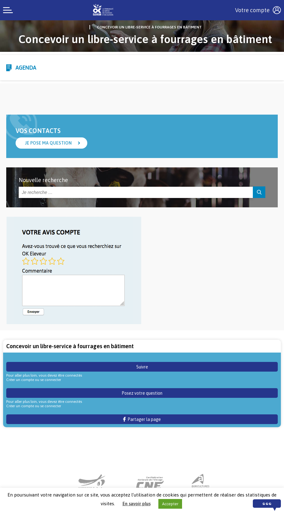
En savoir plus (137, 503)
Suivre (142, 366)
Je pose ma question (48, 143)
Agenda (26, 67)
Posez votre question (142, 393)
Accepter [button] (170, 504)
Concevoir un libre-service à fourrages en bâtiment (149, 27)
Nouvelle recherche (43, 180)
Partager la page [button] (142, 419)
